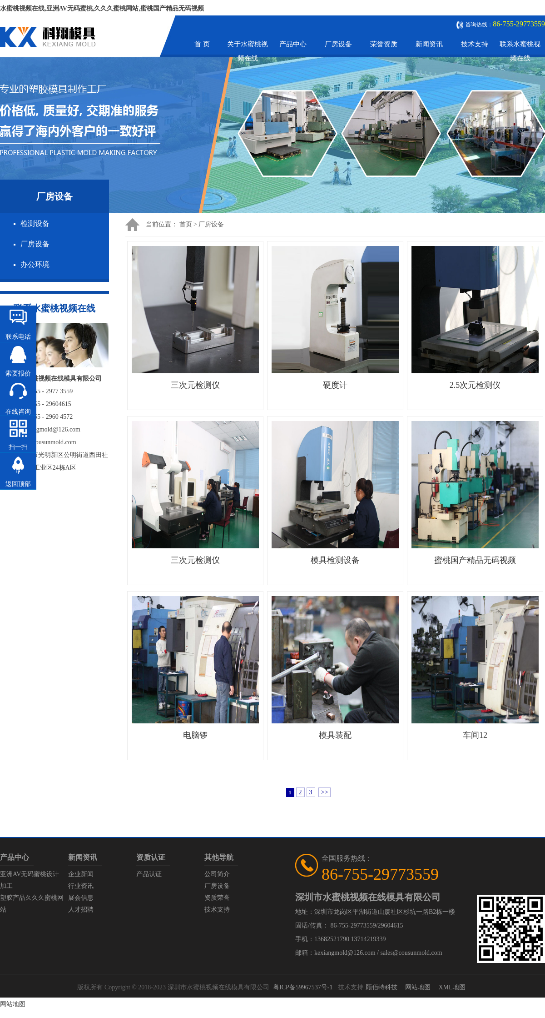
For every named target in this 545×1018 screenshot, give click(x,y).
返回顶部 (18, 484)
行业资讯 (81, 886)
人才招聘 (81, 909)
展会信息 (81, 897)
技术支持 (474, 44)
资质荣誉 (217, 897)
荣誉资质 (383, 44)
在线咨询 (18, 411)
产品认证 (149, 874)
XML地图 (451, 987)
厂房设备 (338, 44)
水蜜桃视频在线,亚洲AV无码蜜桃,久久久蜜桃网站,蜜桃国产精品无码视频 (102, 8)
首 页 (202, 44)
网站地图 (418, 987)
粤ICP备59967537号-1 (302, 987)
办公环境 (35, 264)
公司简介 (217, 874)
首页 (185, 224)
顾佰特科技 (381, 987)
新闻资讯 (429, 44)
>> (324, 792)
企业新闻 (81, 874)
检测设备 (35, 223)
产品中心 (293, 44)
